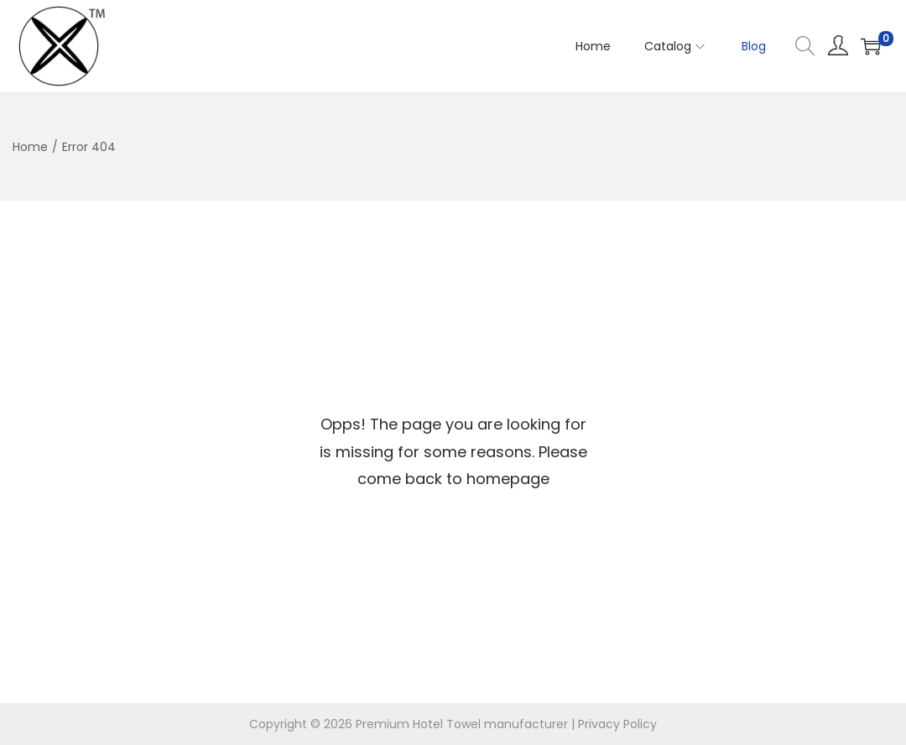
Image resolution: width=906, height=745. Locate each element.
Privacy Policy (617, 724)
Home (30, 146)
